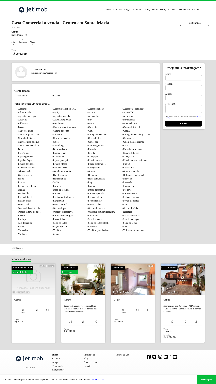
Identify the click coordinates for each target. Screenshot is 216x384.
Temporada (138, 9)
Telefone (169, 84)
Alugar (127, 9)
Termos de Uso (97, 379)
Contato (196, 9)
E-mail (168, 94)
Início (108, 9)
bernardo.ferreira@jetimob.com (44, 73)
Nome (168, 74)
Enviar (183, 123)
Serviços (164, 9)
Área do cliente (91, 362)
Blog (174, 9)
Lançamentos (151, 9)
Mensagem (170, 103)
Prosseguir (206, 379)
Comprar (117, 9)
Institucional (184, 9)
